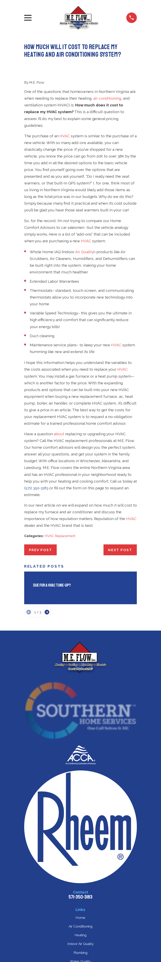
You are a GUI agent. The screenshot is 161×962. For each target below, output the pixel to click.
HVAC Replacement (60, 536)
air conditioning (107, 98)
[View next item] (47, 612)
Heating (80, 935)
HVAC (64, 136)
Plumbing (80, 953)
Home (80, 918)
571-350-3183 (80, 897)
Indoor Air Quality (80, 944)
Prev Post (40, 550)
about (59, 434)
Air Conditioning (80, 926)
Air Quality (84, 252)
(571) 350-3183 (36, 488)
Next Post (120, 550)
